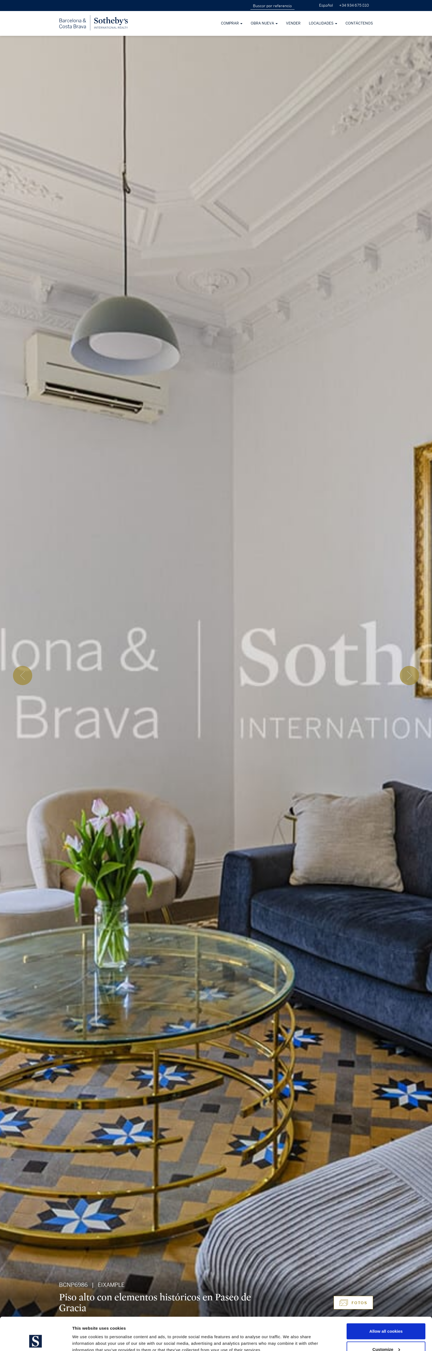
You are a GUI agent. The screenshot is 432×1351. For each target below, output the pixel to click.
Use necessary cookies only (386, 1336)
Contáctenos (359, 23)
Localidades (323, 23)
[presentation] (22, 675)
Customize (386, 1318)
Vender (293, 23)
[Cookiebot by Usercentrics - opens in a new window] (36, 1340)
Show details (85, 1334)
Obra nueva (264, 23)
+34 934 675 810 (354, 5)
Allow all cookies (386, 1300)
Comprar (231, 23)
